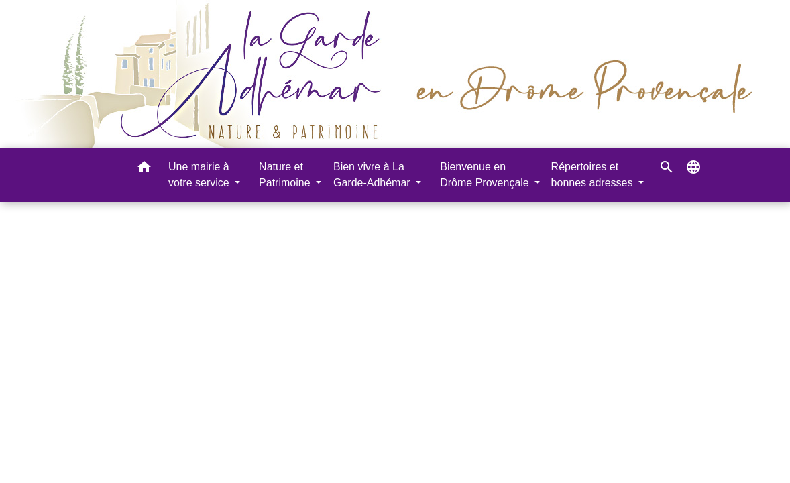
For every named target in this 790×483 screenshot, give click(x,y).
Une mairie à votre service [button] (200, 175)
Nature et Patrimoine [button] (286, 175)
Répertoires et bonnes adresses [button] (593, 175)
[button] (144, 169)
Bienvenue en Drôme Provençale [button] (486, 175)
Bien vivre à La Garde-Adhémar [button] (373, 175)
